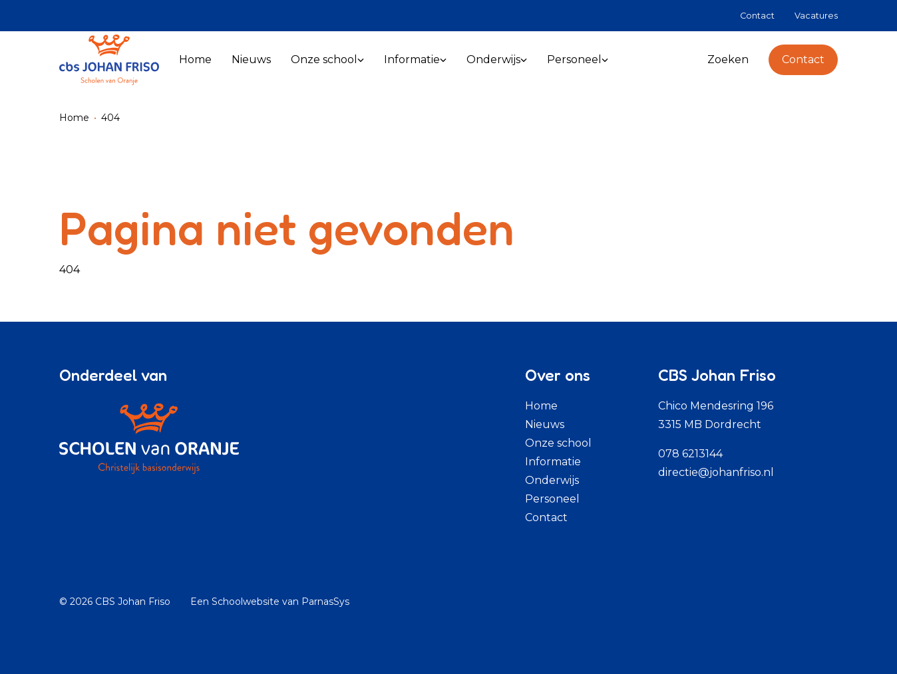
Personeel (552, 499)
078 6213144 (690, 453)
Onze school (558, 443)
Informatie (553, 461)
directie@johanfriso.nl (716, 472)
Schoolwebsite (245, 602)
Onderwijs (552, 480)
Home (74, 118)
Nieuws (544, 424)
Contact (803, 59)
